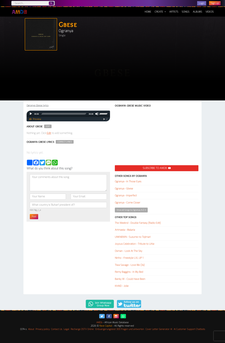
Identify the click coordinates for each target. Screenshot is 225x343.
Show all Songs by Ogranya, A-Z (131, 210)
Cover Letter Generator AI (158, 329)
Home (148, 10)
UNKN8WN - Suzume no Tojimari (133, 237)
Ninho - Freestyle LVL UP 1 (129, 258)
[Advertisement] (112, 76)
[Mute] (96, 113)
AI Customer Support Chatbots (189, 329)
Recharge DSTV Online (82, 329)
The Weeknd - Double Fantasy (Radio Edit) (138, 223)
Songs (185, 11)
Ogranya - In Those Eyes (128, 181)
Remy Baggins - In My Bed (129, 272)
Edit (48, 126)
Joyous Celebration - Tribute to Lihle (134, 243)
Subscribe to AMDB (157, 168)
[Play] (30, 113)
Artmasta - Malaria (125, 229)
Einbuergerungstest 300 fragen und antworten (119, 329)
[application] (68, 114)
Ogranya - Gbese (124, 188)
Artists (173, 11)
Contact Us (56, 329)
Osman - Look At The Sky (128, 251)
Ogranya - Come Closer (127, 202)
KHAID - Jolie (122, 286)
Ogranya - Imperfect (126, 195)
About (31, 329)
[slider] (63, 114)
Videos (210, 11)
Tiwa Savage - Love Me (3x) (130, 265)
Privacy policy (43, 329)
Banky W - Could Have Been (130, 279)
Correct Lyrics (64, 142)
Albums (197, 11)
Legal (66, 329)
